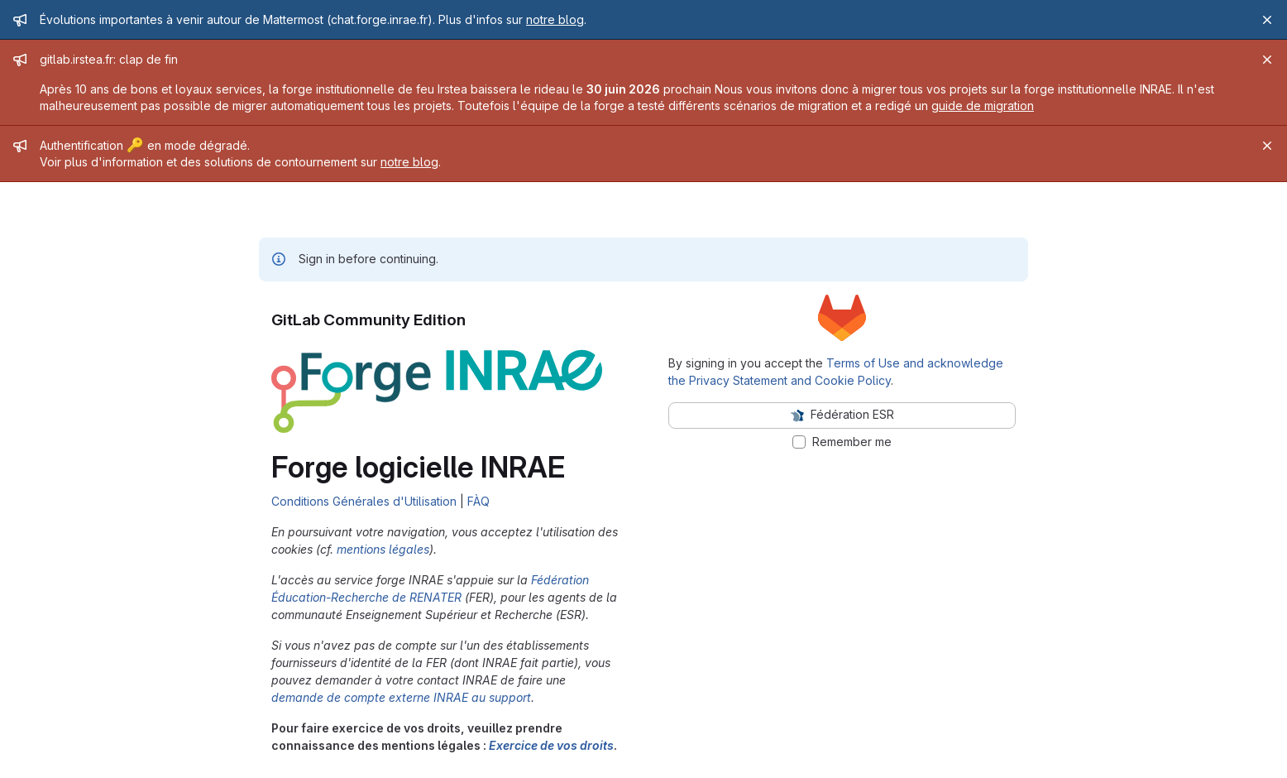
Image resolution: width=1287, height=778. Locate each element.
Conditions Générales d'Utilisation (364, 501)
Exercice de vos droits (551, 745)
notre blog (555, 19)
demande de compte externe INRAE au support (401, 697)
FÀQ (478, 501)
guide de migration (982, 105)
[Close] (1267, 20)
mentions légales (383, 549)
